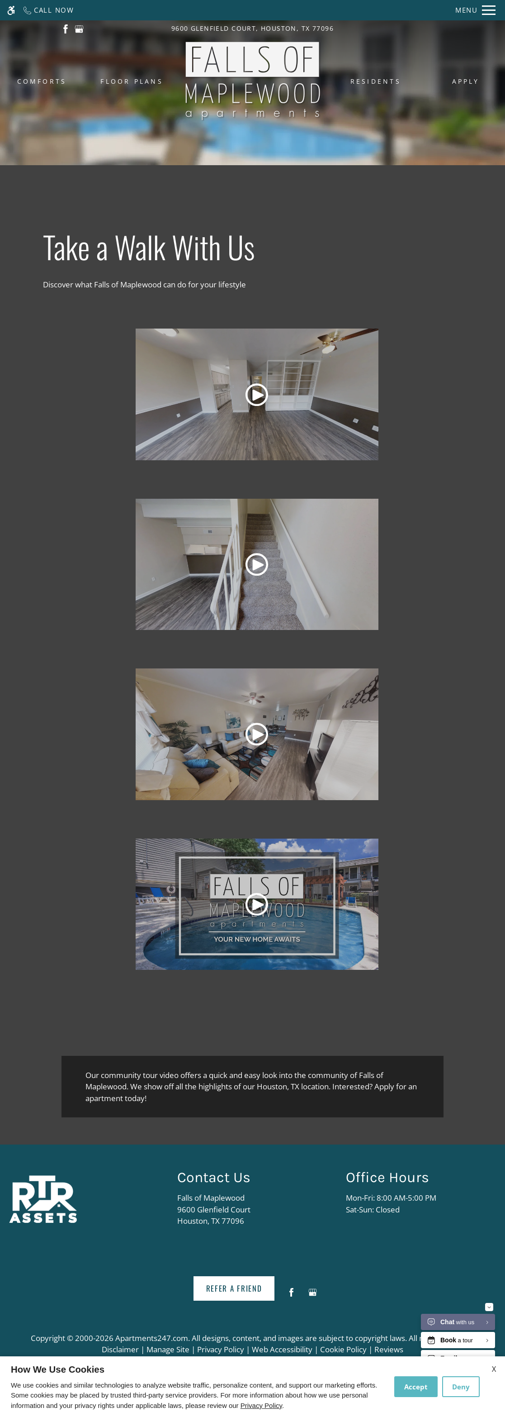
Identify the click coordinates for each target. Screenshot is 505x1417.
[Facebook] (291, 1296)
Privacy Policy (220, 1349)
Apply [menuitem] (466, 81)
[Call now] (48, 10)
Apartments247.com (151, 1338)
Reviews (388, 1349)
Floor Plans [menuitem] (131, 81)
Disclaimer (120, 1349)
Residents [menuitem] (375, 81)
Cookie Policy (343, 1349)
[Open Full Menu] (475, 10)
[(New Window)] (65, 28)
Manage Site (167, 1349)
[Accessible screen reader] (11, 10)
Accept (416, 1386)
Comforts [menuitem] (42, 81)
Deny (461, 1386)
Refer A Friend (234, 1288)
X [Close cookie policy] (494, 1369)
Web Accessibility (282, 1349)
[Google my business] (313, 1296)
